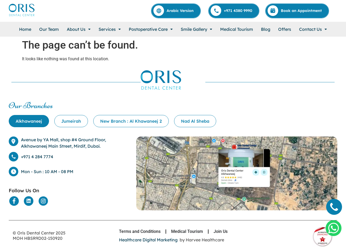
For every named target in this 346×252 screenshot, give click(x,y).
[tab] (29, 121)
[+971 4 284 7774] (13, 156)
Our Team (49, 29)
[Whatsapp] (333, 228)
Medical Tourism (236, 29)
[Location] (236, 208)
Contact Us (313, 29)
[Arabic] (176, 10)
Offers (284, 29)
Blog (265, 29)
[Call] (234, 10)
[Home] (22, 15)
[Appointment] (297, 10)
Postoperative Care (151, 29)
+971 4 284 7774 (37, 156)
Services (110, 29)
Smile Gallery (196, 29)
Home (25, 29)
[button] (78, 29)
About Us (79, 29)
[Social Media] (14, 201)
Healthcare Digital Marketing (148, 239)
